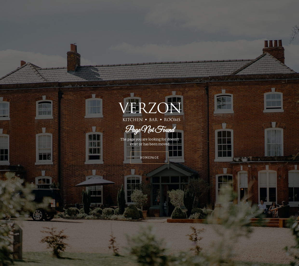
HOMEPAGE (149, 157)
